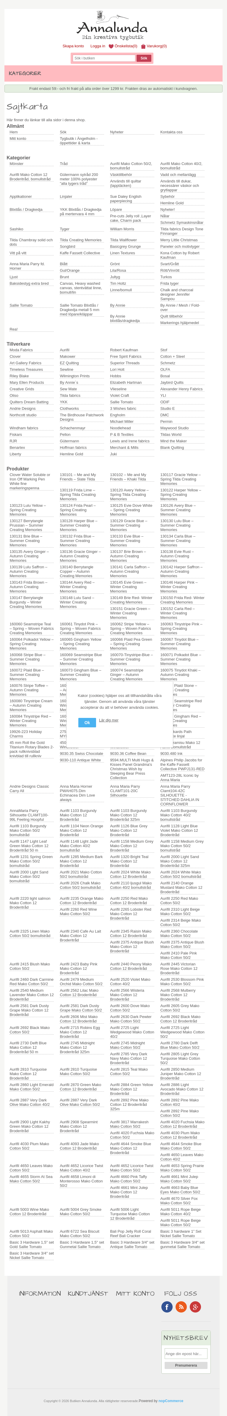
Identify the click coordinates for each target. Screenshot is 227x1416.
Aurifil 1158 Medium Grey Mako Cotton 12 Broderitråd (131, 845)
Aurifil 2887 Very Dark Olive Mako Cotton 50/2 (80, 1102)
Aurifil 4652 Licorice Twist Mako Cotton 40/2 (81, 1167)
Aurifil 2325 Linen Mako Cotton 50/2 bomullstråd (29, 933)
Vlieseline (118, 389)
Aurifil (64, 350)
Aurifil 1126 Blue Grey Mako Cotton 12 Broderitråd (128, 830)
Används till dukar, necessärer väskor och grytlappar (179, 185)
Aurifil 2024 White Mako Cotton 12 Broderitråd (130, 874)
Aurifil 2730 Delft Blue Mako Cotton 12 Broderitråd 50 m (27, 1047)
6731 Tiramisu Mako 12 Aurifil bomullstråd (180, 744)
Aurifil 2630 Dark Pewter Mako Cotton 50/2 (130, 1018)
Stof (163, 350)
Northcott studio (22, 415)
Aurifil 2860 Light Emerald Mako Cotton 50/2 (31, 1086)
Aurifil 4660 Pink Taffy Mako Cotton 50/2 (128, 1178)
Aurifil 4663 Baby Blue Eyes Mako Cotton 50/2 (180, 1189)
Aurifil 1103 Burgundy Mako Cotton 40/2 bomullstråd (178, 815)
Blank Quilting (172, 447)
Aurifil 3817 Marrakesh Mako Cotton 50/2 (129, 1124)
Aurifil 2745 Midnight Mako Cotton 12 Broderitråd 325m (77, 1047)
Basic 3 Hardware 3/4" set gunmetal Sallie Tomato (182, 1244)
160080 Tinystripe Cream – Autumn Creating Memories (30, 705)
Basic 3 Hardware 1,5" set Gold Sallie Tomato (31, 1244)
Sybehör (167, 196)
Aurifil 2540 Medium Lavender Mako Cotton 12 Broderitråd (31, 994)
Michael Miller (121, 421)
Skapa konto (73, 46)
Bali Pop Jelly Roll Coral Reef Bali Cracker (130, 1233)
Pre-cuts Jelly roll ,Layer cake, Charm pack (130, 218)
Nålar (164, 216)
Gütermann (69, 441)
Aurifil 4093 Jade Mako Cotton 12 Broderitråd (79, 1146)
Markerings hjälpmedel (179, 323)
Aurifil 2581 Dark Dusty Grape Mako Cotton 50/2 (81, 1008)
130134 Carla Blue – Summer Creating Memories (177, 540)
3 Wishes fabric (123, 408)
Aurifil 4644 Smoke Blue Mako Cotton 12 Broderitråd (130, 1148)
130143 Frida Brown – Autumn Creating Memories (28, 586)
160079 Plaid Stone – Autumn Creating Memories (178, 690)
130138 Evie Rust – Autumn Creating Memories (177, 556)
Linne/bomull (121, 290)
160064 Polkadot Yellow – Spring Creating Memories (31, 643)
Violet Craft (119, 395)
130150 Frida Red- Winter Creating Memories (182, 599)
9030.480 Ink (171, 753)
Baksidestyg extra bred (28, 283)
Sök (63, 132)
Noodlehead (120, 428)
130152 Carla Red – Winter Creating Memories (177, 613)
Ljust (13, 277)
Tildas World (170, 434)
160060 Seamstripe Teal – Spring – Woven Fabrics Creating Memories (31, 628)
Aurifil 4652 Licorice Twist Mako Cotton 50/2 (131, 1167)
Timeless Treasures (26, 369)
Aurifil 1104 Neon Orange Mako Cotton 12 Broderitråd (81, 830)
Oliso (13, 395)
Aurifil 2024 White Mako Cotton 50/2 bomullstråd (180, 874)
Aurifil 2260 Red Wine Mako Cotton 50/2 (78, 911)
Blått (63, 264)
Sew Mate (68, 389)
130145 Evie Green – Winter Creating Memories (128, 586)
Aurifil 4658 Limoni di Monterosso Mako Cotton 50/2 (81, 1181)
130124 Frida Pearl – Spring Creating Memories (77, 510)
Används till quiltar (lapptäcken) (125, 183)
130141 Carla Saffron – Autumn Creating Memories (130, 571)
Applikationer (20, 196)
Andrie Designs (22, 408)
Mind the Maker (173, 441)
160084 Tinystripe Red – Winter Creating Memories (30, 720)
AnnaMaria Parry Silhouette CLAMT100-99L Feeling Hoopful (28, 815)
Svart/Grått (169, 264)
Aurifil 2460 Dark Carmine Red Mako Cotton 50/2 (31, 981)
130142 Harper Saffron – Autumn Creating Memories (181, 571)
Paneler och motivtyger (180, 246)
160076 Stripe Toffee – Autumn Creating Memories (28, 690)
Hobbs (115, 376)
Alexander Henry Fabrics (181, 389)
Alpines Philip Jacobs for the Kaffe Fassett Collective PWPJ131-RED (182, 764)
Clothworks (69, 408)
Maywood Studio (174, 428)
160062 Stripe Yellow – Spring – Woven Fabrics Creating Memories (130, 628)
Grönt (115, 264)
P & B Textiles (122, 434)
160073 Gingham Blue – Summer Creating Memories (80, 674)
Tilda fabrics (70, 395)
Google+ (195, 1307)
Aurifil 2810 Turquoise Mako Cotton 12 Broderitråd (28, 1073)
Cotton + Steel (172, 356)
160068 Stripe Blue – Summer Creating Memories (27, 659)
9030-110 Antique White (80, 760)
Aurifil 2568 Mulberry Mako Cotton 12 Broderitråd (177, 994)
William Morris (122, 229)
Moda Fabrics (21, 350)
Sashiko (16, 229)
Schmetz (167, 363)
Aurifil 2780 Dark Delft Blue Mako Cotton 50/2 (179, 1045)
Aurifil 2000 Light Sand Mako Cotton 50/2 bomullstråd (28, 876)
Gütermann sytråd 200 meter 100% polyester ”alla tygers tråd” (79, 179)
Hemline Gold (172, 203)
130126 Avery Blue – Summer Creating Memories (178, 510)
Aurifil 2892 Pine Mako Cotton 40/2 (179, 1102)
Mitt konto (17, 138)
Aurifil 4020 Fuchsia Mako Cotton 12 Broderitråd (182, 1124)
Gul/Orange (70, 270)
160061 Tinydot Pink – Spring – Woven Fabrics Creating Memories (80, 628)
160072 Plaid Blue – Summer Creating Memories (26, 674)
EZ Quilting (69, 363)
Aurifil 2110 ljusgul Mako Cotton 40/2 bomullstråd (131, 885)
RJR (13, 441)
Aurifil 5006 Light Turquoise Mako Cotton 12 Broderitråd (130, 1214)
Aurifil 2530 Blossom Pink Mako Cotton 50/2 (182, 981)
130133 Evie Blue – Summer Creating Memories (126, 540)
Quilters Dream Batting (28, 402)
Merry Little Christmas (178, 240)
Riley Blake (19, 376)
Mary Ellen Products (26, 382)
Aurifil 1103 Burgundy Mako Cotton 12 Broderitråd (78, 815)
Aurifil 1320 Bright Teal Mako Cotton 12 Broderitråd (129, 861)
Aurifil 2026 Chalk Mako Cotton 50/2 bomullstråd (80, 885)
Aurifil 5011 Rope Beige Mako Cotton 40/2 (180, 1211)
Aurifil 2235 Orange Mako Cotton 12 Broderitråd (81, 900)
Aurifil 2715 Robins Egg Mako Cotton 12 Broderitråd (80, 1032)
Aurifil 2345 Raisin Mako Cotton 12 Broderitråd (130, 933)
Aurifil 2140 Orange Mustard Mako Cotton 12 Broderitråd (181, 887)
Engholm (117, 415)
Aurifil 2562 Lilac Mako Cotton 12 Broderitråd (79, 992)
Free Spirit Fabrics (125, 356)
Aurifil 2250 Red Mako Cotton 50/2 (179, 900)
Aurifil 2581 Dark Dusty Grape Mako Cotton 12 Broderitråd (29, 1010)
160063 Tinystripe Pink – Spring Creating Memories (181, 628)
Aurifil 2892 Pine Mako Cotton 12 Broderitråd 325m (129, 1104)
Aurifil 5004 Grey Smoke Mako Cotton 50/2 (80, 1211)
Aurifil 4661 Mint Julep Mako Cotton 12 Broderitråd (129, 1192)
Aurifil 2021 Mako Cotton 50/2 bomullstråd (81, 874)
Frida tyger (169, 283)
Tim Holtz (118, 283)
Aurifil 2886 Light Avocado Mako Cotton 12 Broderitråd (181, 1089)
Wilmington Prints (75, 376)
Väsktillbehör (121, 174)
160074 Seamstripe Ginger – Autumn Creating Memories (126, 674)
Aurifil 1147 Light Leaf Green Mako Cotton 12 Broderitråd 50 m (28, 845)
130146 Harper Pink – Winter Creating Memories (178, 586)
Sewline (66, 369)
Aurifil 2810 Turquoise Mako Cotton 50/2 (78, 1071)
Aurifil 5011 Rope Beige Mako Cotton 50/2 (180, 1222)
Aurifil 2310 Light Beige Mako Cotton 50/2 (180, 911)
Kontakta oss (171, 132)
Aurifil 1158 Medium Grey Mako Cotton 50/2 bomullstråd (182, 845)
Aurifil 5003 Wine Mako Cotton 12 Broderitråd (29, 1211)
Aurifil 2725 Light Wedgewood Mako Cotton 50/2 (182, 1032)
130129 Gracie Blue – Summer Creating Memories (128, 525)
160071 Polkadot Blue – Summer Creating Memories (180, 659)
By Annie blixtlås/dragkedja (125, 318)
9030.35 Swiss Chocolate (81, 753)
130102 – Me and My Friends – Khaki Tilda (128, 476)
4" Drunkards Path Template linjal (176, 733)
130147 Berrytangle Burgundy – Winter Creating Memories (26, 602)
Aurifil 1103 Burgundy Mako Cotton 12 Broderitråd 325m (128, 815)
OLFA (165, 369)
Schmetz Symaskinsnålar (181, 222)
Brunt (64, 277)
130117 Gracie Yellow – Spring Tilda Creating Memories (180, 479)
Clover (15, 356)
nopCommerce (170, 1401)
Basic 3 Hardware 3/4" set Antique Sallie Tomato (132, 1244)
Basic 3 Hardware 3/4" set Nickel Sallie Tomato (31, 1255)
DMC (164, 415)
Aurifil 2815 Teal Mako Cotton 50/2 (129, 1071)
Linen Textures (122, 253)
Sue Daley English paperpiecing (125, 198)
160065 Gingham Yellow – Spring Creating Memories (80, 643)
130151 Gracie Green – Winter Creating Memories (130, 613)
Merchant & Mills (124, 447)
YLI (163, 395)
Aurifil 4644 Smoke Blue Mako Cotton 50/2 (180, 1146)
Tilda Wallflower (123, 240)
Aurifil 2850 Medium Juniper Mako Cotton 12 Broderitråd (180, 1073)
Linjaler (66, 196)
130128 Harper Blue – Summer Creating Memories (78, 525)
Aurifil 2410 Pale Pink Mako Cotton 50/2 (178, 955)
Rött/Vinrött (169, 270)
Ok (87, 722)
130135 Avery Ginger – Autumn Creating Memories (29, 556)
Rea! (13, 329)
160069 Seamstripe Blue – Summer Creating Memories (81, 659)
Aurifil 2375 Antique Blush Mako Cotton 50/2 (182, 944)
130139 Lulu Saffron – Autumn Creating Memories (28, 571)
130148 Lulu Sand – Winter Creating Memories (77, 602)
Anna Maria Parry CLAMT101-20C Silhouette (125, 790)
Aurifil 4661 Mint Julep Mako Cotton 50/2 (179, 1178)
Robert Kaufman (124, 350)
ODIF (164, 402)
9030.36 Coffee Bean (128, 753)
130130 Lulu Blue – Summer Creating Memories (176, 525)
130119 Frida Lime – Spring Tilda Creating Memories (77, 494)
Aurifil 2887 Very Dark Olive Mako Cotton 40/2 (29, 1102)
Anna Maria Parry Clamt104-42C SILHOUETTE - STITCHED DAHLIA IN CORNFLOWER (179, 795)
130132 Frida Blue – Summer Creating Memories (77, 540)
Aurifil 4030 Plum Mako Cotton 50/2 (29, 1146)
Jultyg (115, 277)
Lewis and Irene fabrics (130, 441)
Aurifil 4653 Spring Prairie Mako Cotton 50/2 (182, 1167)
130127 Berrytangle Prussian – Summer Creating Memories (26, 525)
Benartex (17, 447)
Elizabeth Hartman (126, 382)
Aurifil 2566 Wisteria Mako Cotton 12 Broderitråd (127, 994)
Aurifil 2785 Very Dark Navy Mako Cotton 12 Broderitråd (128, 1058)
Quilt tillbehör (171, 316)
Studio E (167, 408)
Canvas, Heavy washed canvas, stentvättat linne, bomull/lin (81, 287)
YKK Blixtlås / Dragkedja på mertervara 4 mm (80, 211)
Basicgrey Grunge (125, 246)
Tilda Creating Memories (80, 240)
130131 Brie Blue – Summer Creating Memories (25, 540)
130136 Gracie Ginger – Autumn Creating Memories (80, 556)
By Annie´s (69, 382)
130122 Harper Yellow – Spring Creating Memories (180, 494)
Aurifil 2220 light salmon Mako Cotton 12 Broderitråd (29, 903)
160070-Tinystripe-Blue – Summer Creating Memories (131, 659)
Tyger (64, 229)
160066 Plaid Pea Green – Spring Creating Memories (131, 643)
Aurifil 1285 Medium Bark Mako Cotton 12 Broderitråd (81, 861)
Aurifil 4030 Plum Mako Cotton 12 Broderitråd (180, 1135)
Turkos (166, 277)
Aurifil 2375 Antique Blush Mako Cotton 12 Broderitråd (132, 946)
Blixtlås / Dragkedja (25, 209)
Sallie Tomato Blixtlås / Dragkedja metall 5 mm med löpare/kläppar (79, 309)
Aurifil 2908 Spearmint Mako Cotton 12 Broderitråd (79, 1126)
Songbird (67, 246)
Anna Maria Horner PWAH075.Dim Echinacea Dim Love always (77, 793)
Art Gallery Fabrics (25, 363)
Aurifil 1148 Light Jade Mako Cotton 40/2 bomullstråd (79, 845)
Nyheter (117, 132)
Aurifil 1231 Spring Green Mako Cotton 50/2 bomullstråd (31, 861)
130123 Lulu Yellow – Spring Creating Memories (27, 510)
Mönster (16, 163)
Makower (67, 356)
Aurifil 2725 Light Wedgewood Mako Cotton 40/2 (132, 1032)
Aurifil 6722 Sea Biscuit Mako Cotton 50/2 (79, 1233)
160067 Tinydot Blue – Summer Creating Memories (179, 643)
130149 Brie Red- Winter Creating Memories (131, 599)
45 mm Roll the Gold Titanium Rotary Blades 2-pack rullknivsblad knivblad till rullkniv (31, 749)
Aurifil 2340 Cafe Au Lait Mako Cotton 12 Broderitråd (80, 935)
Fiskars (15, 434)
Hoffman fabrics (73, 447)
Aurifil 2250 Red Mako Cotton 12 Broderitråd (129, 900)
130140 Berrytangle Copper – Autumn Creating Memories (76, 571)
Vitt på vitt (17, 253)
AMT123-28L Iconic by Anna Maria (179, 777)
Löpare (116, 209)
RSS (181, 1307)
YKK (63, 402)
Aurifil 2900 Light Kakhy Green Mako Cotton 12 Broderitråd (29, 1126)
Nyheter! (167, 209)
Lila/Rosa (118, 270)
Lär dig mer (109, 720)
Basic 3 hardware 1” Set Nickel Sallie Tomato (180, 1233)
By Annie (117, 305)
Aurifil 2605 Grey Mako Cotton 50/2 (179, 1008)
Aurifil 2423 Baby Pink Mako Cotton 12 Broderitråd (78, 968)
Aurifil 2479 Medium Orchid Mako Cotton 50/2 (81, 981)
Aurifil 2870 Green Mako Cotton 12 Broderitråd (80, 1086)
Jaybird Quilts (172, 382)
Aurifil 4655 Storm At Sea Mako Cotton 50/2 (30, 1178)
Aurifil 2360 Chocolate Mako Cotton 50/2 (179, 933)
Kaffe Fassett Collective (80, 253)
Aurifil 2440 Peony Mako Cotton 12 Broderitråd (131, 966)
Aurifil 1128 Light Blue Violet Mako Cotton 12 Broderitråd (179, 830)
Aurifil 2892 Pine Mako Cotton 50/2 (179, 1113)
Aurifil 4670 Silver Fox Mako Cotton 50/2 (178, 1200)
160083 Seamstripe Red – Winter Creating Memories (181, 705)
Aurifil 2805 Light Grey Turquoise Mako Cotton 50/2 (180, 1058)
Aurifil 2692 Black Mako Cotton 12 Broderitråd (180, 1018)
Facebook (167, 1307)
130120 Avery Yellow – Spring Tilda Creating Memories (129, 494)
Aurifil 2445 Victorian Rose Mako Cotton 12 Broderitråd (178, 968)
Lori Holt (117, 369)
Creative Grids (21, 389)
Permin (166, 421)
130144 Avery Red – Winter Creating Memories (77, 586)
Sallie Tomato (21, 305)
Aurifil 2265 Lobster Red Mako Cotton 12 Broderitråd (130, 913)
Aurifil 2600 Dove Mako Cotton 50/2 (130, 1008)
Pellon (65, 434)
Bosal (165, 376)
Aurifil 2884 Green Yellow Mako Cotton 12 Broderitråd (131, 1089)
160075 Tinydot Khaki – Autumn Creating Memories (180, 674)
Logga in (97, 46)
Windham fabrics (23, 428)
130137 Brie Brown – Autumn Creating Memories (128, 556)
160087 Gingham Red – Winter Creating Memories (180, 720)
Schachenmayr (72, 428)
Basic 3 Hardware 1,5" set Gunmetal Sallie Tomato (82, 1244)
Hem (13, 132)
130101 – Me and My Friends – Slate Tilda (78, 476)
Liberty (15, 454)
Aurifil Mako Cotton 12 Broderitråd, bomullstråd (30, 176)
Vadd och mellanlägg (178, 174)
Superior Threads (125, 363)
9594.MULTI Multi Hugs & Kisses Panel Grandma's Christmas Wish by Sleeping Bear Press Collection (132, 769)
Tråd (63, 163)
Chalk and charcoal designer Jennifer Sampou (176, 294)
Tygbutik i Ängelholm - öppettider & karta (79, 140)
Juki (113, 454)
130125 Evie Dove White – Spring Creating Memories (131, 510)
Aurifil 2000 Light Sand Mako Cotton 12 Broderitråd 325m (179, 861)
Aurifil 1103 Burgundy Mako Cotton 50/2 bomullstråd (27, 830)
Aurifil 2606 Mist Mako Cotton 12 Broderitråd (79, 1018)
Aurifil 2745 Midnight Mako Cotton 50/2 (127, 1045)
